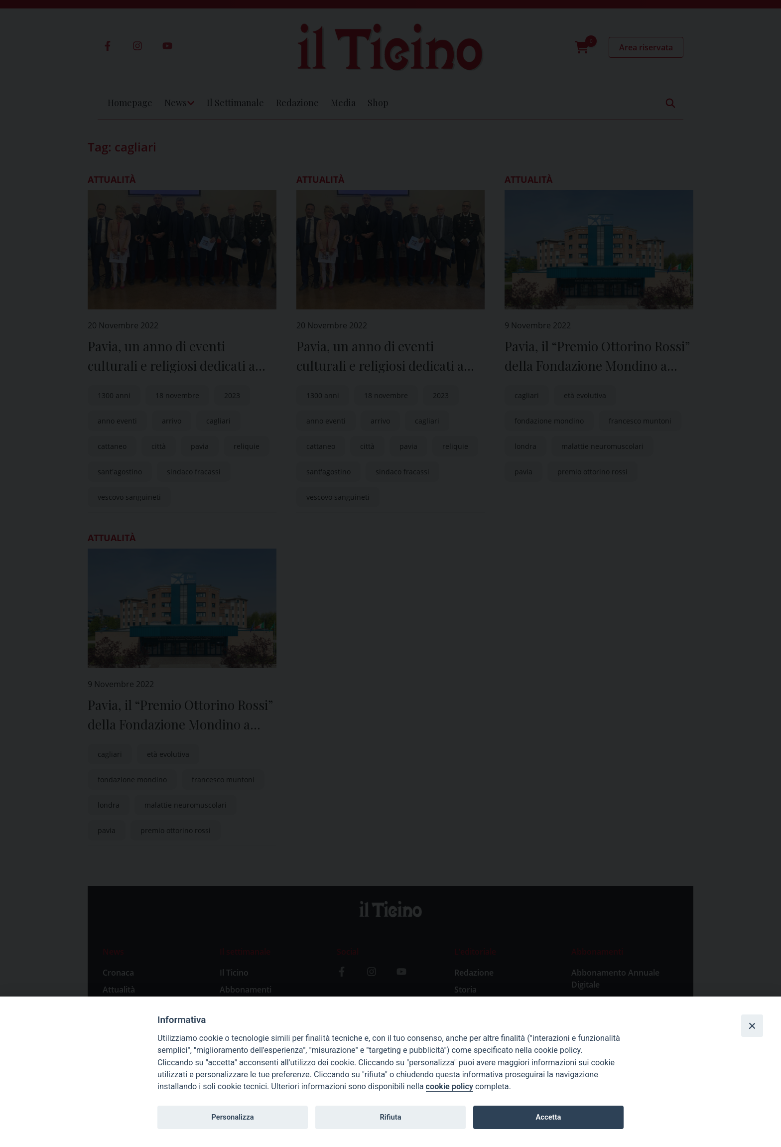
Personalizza (232, 1117)
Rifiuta (390, 1117)
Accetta (548, 1117)
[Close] (752, 1025)
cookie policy (449, 1086)
